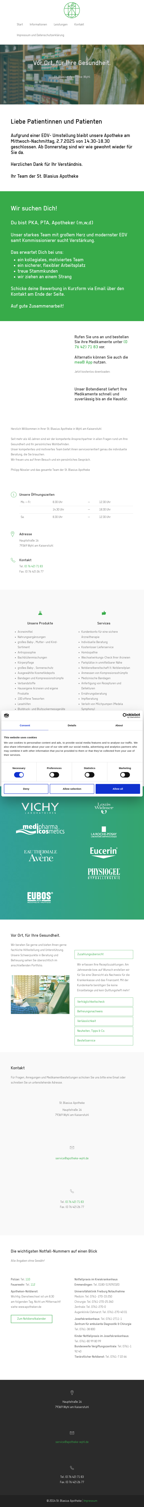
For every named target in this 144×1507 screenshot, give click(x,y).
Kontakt (79, 24)
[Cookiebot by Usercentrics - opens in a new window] (125, 715)
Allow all (118, 788)
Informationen (38, 24)
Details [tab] (72, 725)
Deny (26, 788)
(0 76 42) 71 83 (33, 566)
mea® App (84, 362)
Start (20, 24)
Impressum (90, 1501)
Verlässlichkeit (86, 1021)
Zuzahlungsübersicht (90, 954)
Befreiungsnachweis (90, 1011)
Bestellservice (86, 1040)
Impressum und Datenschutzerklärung (40, 35)
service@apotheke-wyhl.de (72, 1158)
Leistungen (61, 24)
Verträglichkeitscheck (91, 1001)
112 (33, 1284)
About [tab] (119, 725)
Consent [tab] (25, 725)
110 (27, 1279)
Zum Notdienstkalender (31, 1319)
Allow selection (72, 788)
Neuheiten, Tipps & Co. (91, 1031)
